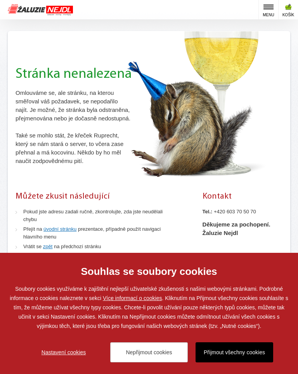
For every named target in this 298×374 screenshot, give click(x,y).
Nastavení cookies (64, 352)
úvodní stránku (59, 229)
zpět (48, 246)
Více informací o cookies (132, 298)
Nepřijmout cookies (149, 352)
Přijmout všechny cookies (234, 352)
